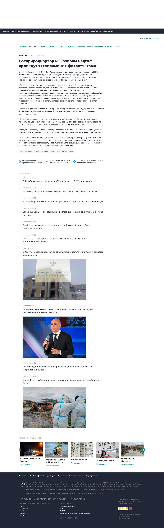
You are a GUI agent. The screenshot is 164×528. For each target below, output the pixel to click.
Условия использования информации (130, 514)
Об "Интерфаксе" (24, 31)
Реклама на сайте (76, 476)
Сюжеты (109, 47)
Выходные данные (124, 516)
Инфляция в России (105, 461)
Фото (117, 47)
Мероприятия (108, 31)
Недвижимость (83, 31)
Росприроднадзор (27, 151)
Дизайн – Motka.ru (124, 518)
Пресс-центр (51, 476)
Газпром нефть (42, 151)
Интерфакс (82, 38)
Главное (22, 47)
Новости (99, 47)
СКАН (62, 509)
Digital (90, 47)
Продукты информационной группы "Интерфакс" (53, 499)
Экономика (53, 47)
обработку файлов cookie (116, 490)
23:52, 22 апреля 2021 (36, 55)
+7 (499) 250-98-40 (81, 493)
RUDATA (63, 511)
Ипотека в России (79, 460)
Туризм (72, 31)
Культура (72, 47)
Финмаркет (64, 31)
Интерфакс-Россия (51, 31)
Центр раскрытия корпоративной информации (75, 513)
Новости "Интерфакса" (67, 507)
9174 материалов (26, 465)
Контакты (23, 476)
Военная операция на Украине (30, 460)
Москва (81, 47)
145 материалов (127, 465)
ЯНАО (53, 151)
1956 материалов (52, 466)
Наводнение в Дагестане (127, 460)
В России (32, 47)
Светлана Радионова (65, 151)
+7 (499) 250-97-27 (97, 493)
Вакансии (62, 476)
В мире (42, 47)
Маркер (22, 513)
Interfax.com (37, 31)
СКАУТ (22, 511)
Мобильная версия (9, 31)
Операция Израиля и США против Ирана (55, 461)
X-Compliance (24, 509)
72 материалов (76, 463)
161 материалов (102, 464)
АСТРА (22, 515)
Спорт (62, 47)
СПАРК (22, 507)
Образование (96, 31)
